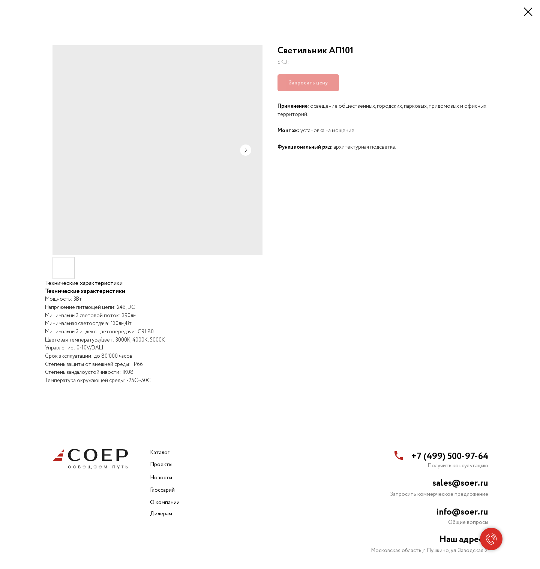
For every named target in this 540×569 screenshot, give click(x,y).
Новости (161, 478)
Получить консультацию (458, 466)
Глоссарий (162, 490)
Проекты (161, 464)
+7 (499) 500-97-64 (450, 456)
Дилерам (161, 514)
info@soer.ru (462, 512)
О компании (165, 502)
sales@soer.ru (460, 483)
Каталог (160, 452)
